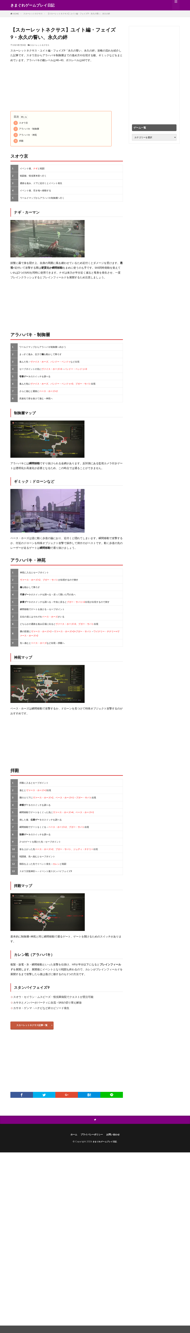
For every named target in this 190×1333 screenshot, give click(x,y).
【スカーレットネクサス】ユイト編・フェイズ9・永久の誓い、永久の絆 (78, 13)
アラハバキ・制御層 (26, 129)
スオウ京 (21, 123)
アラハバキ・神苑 (25, 135)
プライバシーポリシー (91, 1136)
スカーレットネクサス (33, 13)
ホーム (70, 1136)
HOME (16, 13)
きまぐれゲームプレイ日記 (32, 5)
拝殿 (18, 141)
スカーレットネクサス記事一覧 (33, 1025)
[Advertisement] (66, 87)
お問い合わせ (116, 1136)
